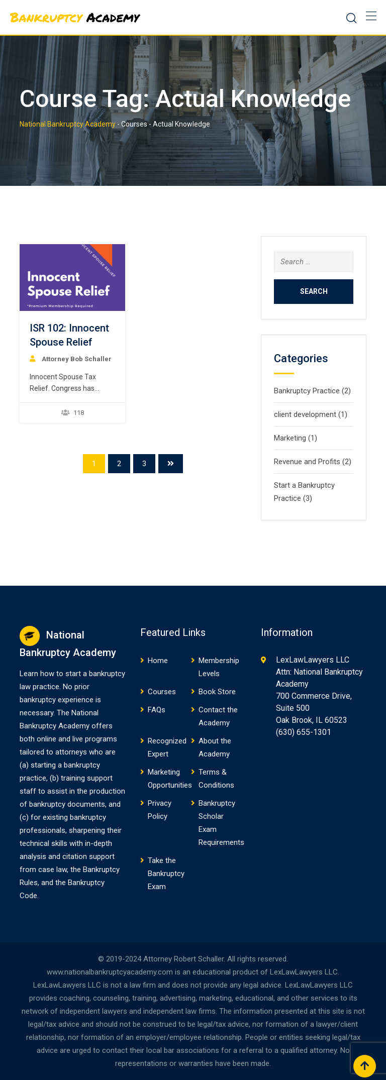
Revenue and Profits (307, 461)
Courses (162, 691)
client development (305, 414)
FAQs (156, 709)
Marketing (290, 438)
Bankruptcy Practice (307, 390)
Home (158, 660)
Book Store (217, 691)
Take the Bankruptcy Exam (166, 873)
